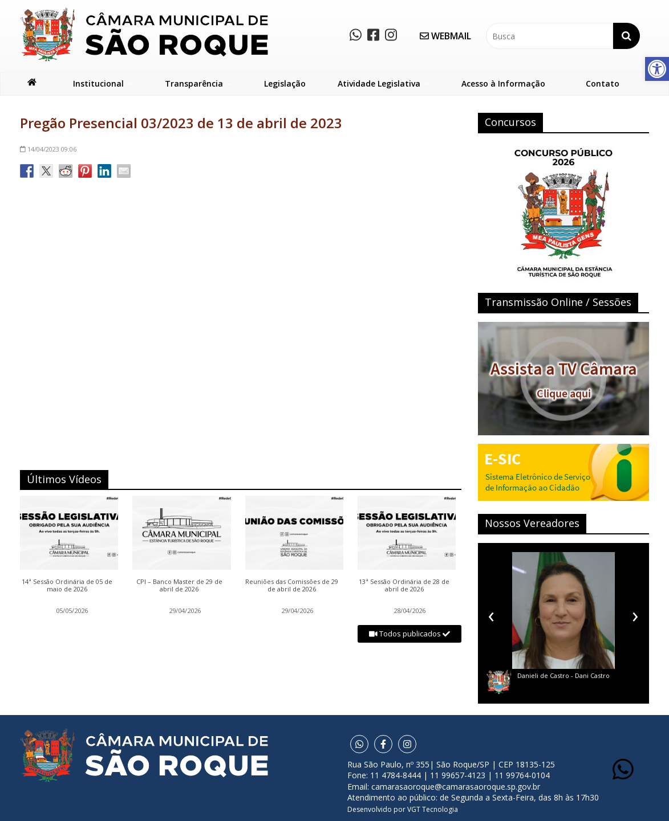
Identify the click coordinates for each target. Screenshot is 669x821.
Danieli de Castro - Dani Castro (563, 675)
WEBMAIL (445, 36)
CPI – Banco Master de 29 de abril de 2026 (179, 586)
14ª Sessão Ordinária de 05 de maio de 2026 (67, 586)
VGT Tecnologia (432, 809)
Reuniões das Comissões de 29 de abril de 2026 (291, 586)
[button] (657, 69)
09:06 (48, 149)
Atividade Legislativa (379, 83)
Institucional (98, 83)
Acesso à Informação (503, 83)
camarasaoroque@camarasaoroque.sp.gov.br (455, 786)
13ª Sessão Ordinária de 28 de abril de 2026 (404, 586)
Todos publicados (409, 633)
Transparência (194, 83)
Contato (602, 83)
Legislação (285, 83)
